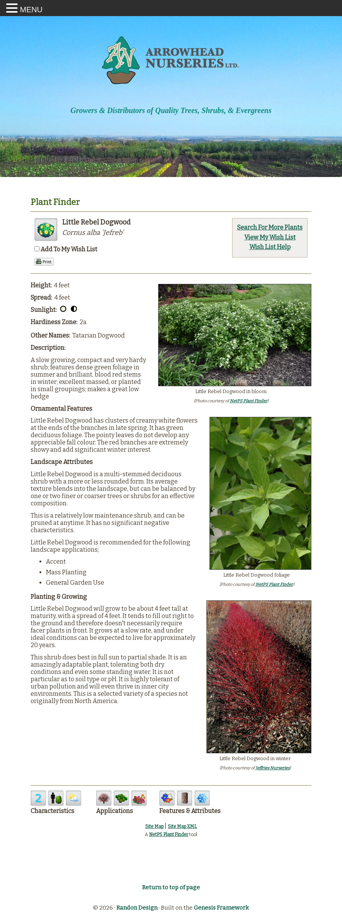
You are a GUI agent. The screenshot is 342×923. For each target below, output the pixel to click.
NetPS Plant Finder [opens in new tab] (168, 834)
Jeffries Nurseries (272, 768)
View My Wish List (270, 237)
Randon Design (136, 907)
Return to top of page (171, 887)
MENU (31, 9)
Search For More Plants (270, 227)
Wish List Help (270, 247)
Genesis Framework (221, 907)
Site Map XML (182, 826)
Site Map (154, 826)
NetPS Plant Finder (248, 400)
